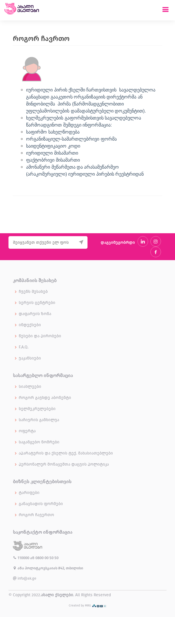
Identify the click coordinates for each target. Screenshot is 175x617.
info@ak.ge (24, 578)
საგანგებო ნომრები (39, 442)
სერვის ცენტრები (37, 303)
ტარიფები (29, 493)
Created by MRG (88, 605)
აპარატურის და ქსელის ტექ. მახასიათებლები (66, 453)
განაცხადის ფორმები (41, 504)
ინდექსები (30, 325)
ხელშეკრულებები (37, 409)
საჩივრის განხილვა (39, 420)
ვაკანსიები (30, 358)
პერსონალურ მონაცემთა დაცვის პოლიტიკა (64, 464)
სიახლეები (30, 387)
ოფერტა (27, 431)
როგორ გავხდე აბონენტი (45, 398)
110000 (21, 558)
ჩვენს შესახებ (33, 292)
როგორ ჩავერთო (36, 515)
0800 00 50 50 (47, 558)
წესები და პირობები (40, 336)
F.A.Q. (23, 347)
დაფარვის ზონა (35, 314)
